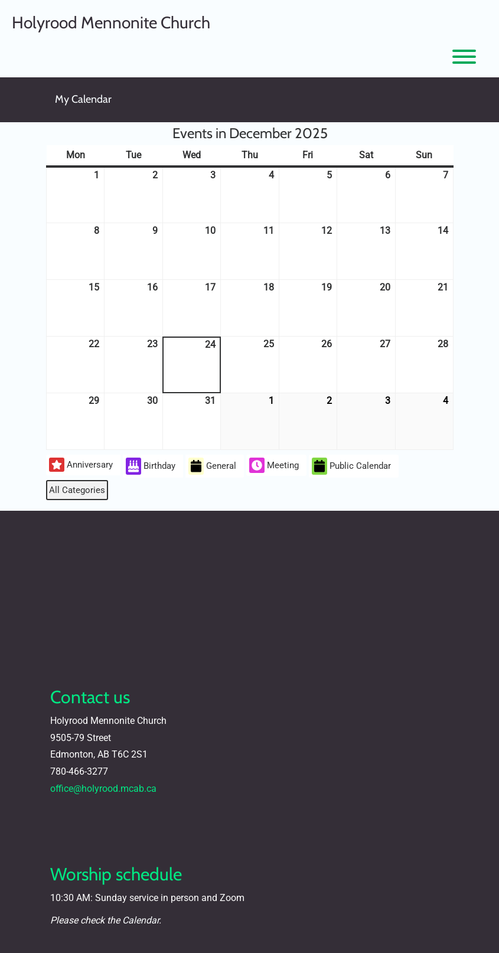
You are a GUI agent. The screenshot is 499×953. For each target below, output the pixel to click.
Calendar (140, 920)
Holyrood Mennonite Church (111, 22)
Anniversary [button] (81, 465)
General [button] (212, 466)
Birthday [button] (150, 466)
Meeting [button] (274, 465)
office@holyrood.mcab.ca (103, 788)
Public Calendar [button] (351, 466)
